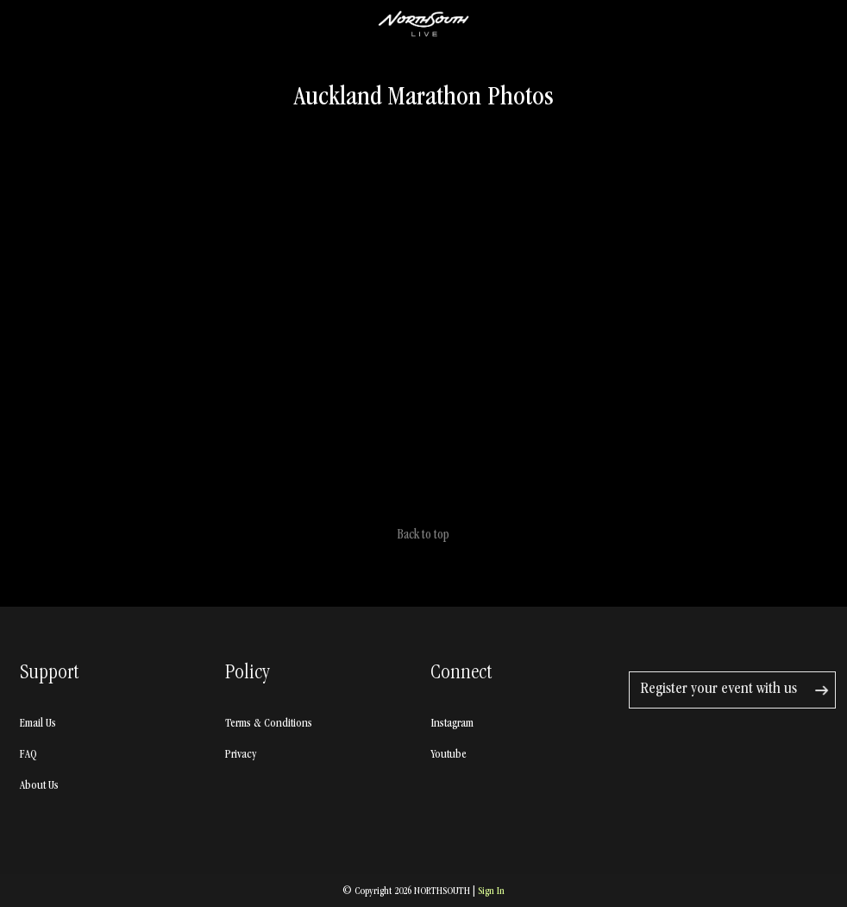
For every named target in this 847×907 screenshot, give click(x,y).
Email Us (38, 724)
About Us (39, 786)
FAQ (28, 755)
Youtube (448, 755)
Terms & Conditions (268, 724)
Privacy (240, 755)
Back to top (423, 536)
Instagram (452, 724)
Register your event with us (718, 690)
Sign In (491, 892)
